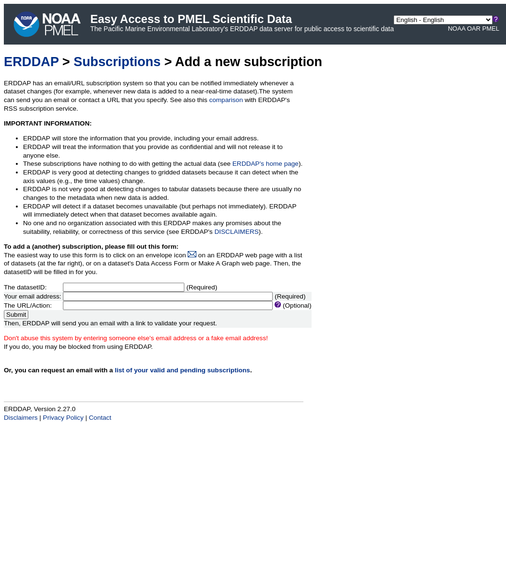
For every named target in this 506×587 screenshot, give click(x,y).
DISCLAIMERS (237, 231)
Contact (100, 417)
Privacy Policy (63, 417)
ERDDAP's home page (265, 163)
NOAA (456, 28)
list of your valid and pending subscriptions (182, 370)
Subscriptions (116, 61)
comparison (226, 100)
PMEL (490, 28)
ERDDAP (31, 61)
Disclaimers (20, 417)
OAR (474, 28)
